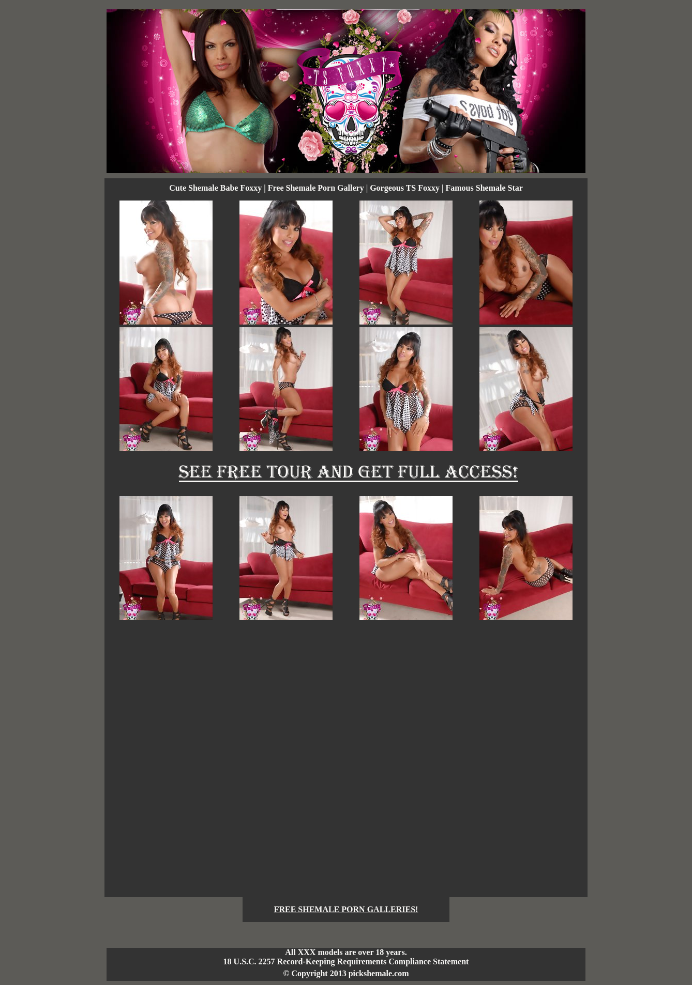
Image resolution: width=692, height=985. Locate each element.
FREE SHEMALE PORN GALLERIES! (346, 909)
